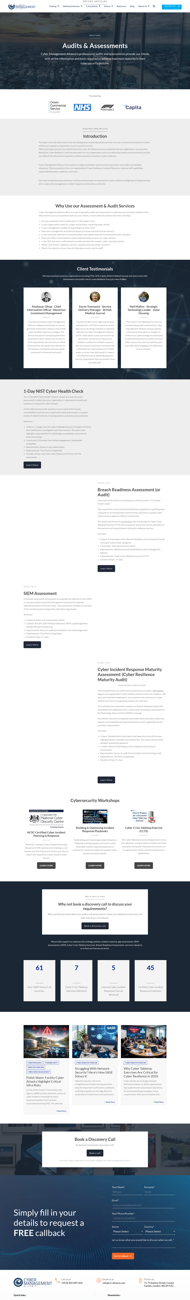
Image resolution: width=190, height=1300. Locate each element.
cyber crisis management (39, 1072)
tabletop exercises (36, 1067)
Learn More (32, 465)
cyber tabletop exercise (86, 1063)
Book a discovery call (95, 926)
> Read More (61, 1111)
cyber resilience (35, 1063)
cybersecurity (51, 1063)
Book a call (95, 1153)
